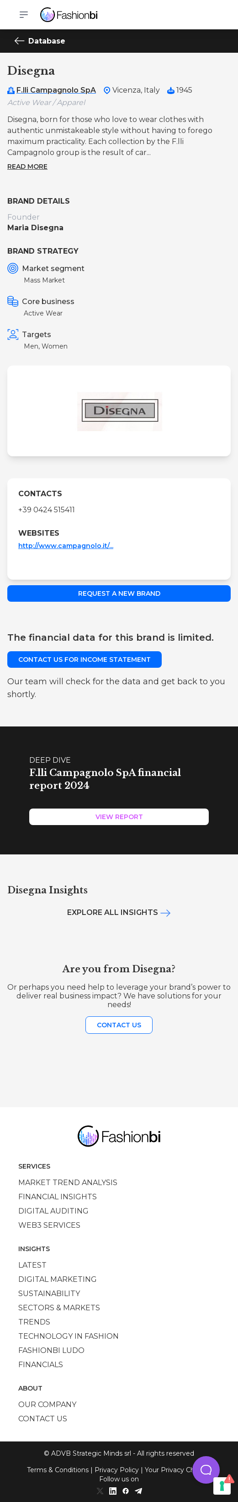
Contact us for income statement (84, 659)
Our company (47, 1404)
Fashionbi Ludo (51, 1350)
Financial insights (57, 1196)
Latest (32, 1265)
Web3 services (49, 1225)
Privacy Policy (117, 1470)
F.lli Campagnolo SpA (56, 90)
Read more (27, 166)
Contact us (119, 1025)
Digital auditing (53, 1211)
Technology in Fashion (68, 1336)
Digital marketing (57, 1279)
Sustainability (49, 1293)
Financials (40, 1364)
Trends (34, 1322)
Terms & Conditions (58, 1470)
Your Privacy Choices (178, 1470)
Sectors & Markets (59, 1307)
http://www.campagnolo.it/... (65, 546)
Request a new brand (119, 593)
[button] (206, 1470)
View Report (119, 817)
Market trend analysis (67, 1182)
